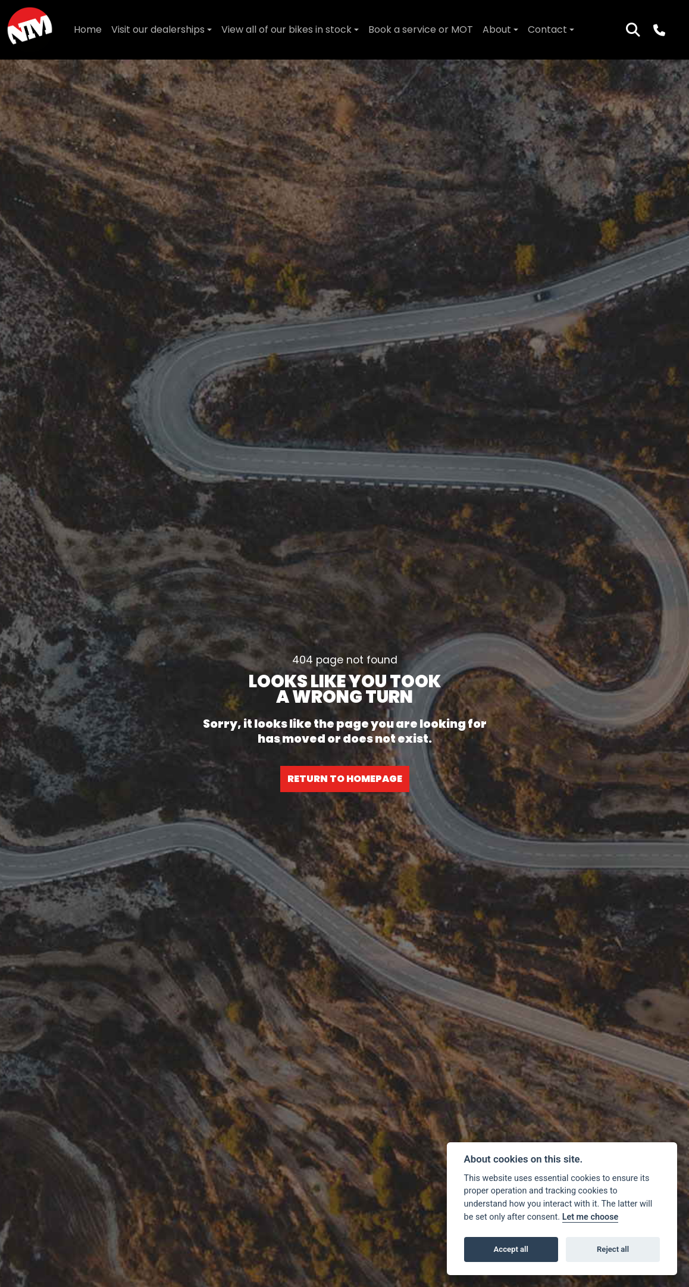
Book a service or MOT (420, 29)
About (497, 29)
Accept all (511, 1249)
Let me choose (590, 1217)
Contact (547, 29)
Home (88, 29)
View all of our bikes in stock (286, 29)
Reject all (613, 1249)
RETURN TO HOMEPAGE (344, 779)
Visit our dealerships (158, 29)
